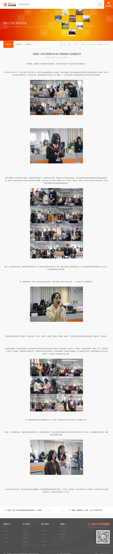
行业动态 (6, 549)
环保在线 (44, 549)
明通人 (69, 44)
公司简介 (25, 546)
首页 (64, 44)
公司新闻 (6, 546)
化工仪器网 (44, 546)
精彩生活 (8, 44)
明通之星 (28, 44)
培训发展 (18, 44)
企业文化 (25, 549)
